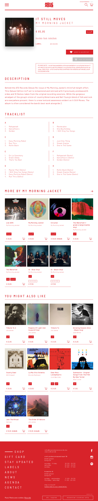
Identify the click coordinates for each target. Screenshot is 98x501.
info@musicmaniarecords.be (56, 450)
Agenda (12, 482)
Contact (14, 487)
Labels (12, 467)
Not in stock (83, 59)
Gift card (15, 457)
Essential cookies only (78, 497)
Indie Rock (52, 38)
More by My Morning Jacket (33, 191)
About (11, 472)
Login (91, 1)
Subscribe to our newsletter (56, 486)
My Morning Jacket (55, 23)
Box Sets (39, 38)
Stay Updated (19, 462)
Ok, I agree (51, 497)
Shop (20, 451)
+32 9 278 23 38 (50, 452)
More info (27, 498)
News (10, 477)
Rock (45, 38)
